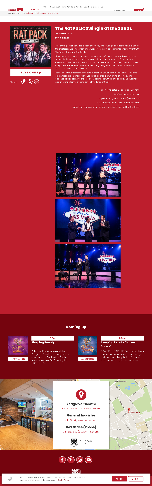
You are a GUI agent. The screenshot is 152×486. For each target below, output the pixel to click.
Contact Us (93, 8)
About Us (55, 8)
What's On (46, 8)
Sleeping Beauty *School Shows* (118, 344)
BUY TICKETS (31, 72)
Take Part (71, 8)
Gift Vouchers (81, 8)
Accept (119, 478)
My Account (103, 8)
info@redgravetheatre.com (81, 420)
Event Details (18, 359)
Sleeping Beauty (43, 342)
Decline (136, 478)
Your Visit (62, 8)
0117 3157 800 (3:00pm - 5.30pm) (81, 431)
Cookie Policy (63, 480)
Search (138, 7)
